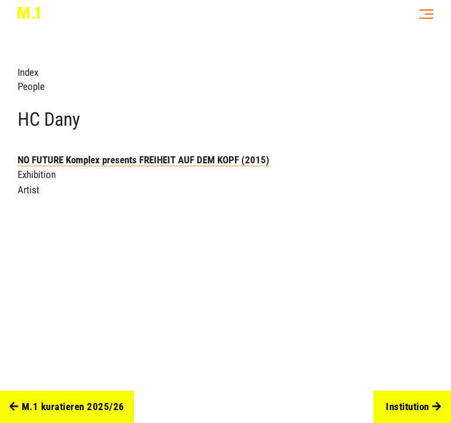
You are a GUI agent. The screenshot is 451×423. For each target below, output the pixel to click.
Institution (413, 407)
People (31, 86)
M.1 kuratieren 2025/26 (66, 407)
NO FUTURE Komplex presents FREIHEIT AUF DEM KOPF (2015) (144, 160)
